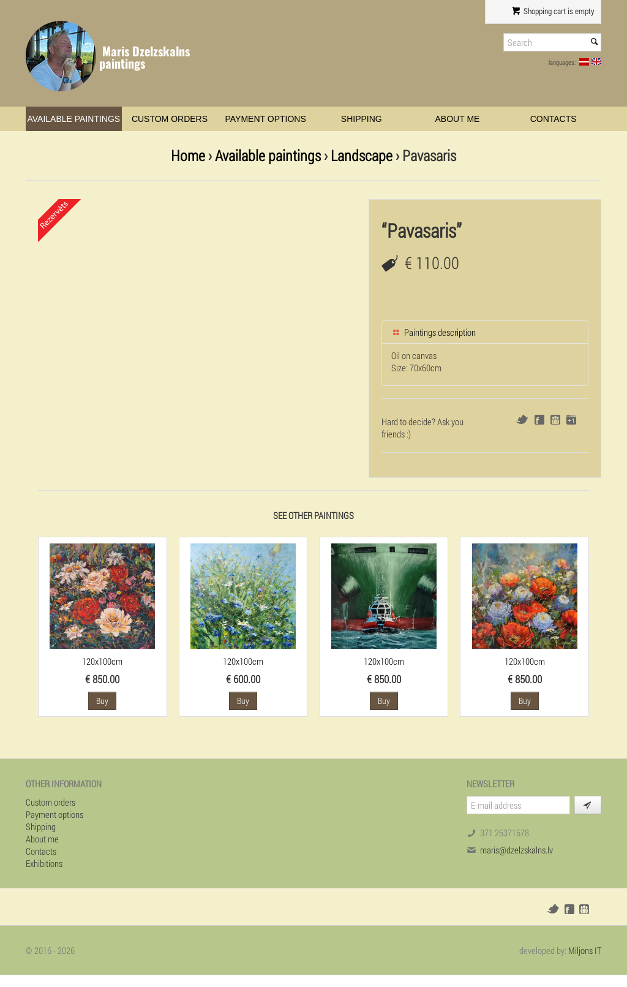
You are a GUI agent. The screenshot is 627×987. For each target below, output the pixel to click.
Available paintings (73, 119)
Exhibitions (44, 863)
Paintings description (433, 332)
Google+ (571, 420)
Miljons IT (584, 950)
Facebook (539, 420)
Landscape (361, 155)
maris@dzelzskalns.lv (516, 850)
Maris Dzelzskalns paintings (144, 57)
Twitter (522, 419)
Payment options (265, 119)
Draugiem (555, 420)
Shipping (361, 119)
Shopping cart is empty (553, 11)
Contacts (553, 119)
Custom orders (170, 119)
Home (188, 155)
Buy (102, 700)
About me (457, 119)
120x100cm (102, 661)
